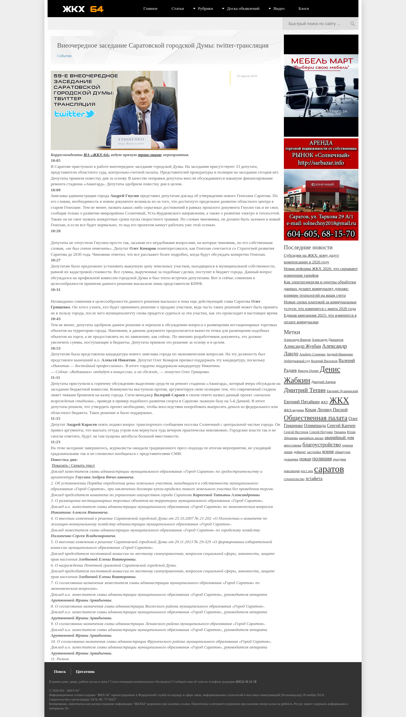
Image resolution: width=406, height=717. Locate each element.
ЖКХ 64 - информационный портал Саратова (87, 9)
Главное (150, 8)
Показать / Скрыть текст (73, 465)
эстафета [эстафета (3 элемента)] (313, 478)
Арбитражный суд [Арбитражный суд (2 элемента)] (297, 361)
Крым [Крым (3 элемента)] (310, 409)
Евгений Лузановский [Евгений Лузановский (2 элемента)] (342, 391)
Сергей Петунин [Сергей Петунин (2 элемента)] (321, 432)
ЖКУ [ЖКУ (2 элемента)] (324, 402)
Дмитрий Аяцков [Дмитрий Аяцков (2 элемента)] (323, 382)
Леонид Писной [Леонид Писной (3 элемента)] (332, 409)
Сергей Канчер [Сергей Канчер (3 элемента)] (341, 425)
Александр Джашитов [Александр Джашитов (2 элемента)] (328, 339)
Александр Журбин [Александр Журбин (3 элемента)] (302, 346)
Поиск (60, 671)
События (64, 56)
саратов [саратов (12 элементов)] (329, 469)
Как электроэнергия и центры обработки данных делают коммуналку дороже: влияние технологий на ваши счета (320, 289)
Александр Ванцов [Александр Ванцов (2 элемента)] (297, 339)
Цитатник (85, 671)
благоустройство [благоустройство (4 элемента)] (322, 445)
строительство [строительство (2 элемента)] (294, 479)
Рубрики (205, 8)
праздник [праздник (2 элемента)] (339, 459)
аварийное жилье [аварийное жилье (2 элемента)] (311, 438)
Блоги (303, 8)
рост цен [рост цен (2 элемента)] (307, 471)
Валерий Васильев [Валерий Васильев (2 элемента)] (324, 361)
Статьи (178, 8)
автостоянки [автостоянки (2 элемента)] (292, 445)
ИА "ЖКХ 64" (70, 690)
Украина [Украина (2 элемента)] (340, 432)
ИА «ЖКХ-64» (96, 154)
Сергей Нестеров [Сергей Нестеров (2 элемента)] (296, 432)
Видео (279, 8)
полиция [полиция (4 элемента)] (322, 459)
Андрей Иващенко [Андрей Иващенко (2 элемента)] (340, 354)
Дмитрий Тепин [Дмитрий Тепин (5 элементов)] (305, 390)
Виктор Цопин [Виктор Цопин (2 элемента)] (308, 370)
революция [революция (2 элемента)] (292, 471)
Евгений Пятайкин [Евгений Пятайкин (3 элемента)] (302, 401)
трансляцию (149, 154)
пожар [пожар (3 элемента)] (305, 458)
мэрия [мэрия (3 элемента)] (328, 451)
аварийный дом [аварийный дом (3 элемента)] (339, 437)
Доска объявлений (243, 8)
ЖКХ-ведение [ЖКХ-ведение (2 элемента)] (294, 410)
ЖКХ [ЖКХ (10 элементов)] (339, 400)
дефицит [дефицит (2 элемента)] (299, 452)
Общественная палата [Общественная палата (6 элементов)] (316, 418)
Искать (352, 24)
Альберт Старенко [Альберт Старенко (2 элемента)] (312, 354)
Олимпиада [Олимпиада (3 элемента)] (315, 425)
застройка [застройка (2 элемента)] (314, 452)
